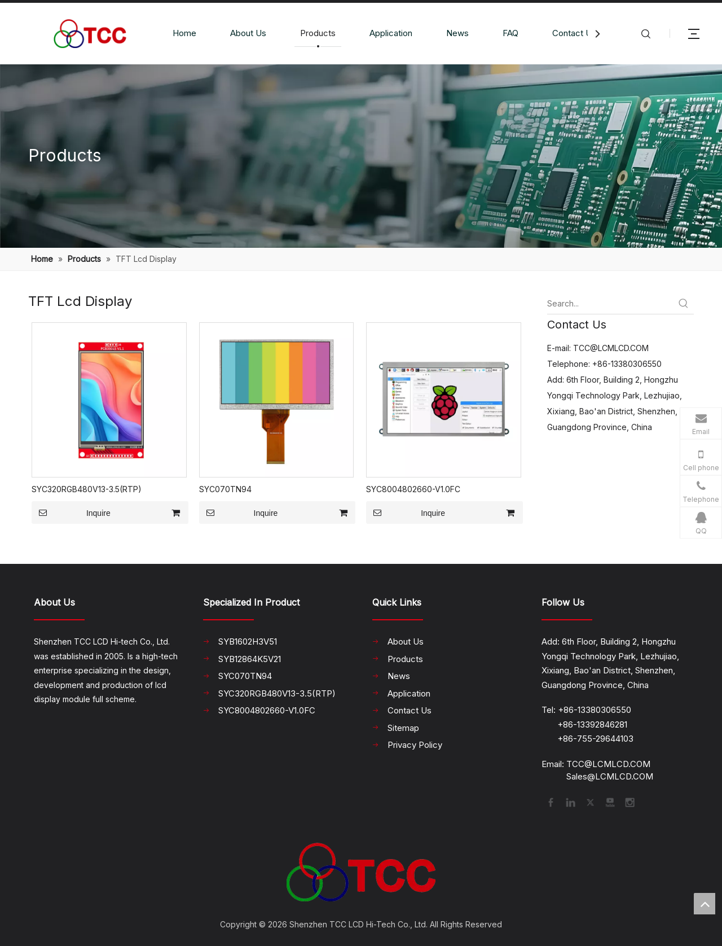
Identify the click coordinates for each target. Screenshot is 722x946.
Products (318, 33)
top (704, 903)
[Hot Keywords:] (683, 304)
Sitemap (403, 727)
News (457, 33)
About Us (248, 33)
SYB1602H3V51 (247, 641)
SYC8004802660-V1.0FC (413, 489)
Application (390, 33)
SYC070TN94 (225, 489)
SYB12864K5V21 (249, 659)
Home (184, 33)
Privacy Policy (415, 744)
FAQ (510, 33)
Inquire (71, 512)
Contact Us (574, 33)
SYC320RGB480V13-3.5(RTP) (87, 489)
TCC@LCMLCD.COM (611, 348)
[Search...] (610, 304)
